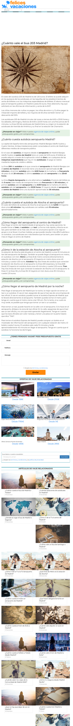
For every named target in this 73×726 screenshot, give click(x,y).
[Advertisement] (35, 27)
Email (8, 340)
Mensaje (7, 355)
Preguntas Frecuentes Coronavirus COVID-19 (50, 419)
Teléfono (7, 348)
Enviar (36, 372)
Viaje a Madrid (41, 441)
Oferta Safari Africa (43, 397)
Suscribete (64, 457)
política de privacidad (36, 460)
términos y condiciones (40, 368)
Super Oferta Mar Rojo (8, 419)
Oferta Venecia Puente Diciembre (11, 441)
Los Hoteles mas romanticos (10, 397)
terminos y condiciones (18, 460)
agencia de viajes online (44, 132)
